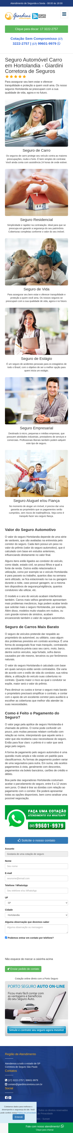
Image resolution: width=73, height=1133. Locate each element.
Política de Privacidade (41, 1113)
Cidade (9, 909)
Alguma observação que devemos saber (27, 922)
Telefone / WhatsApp (16, 885)
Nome (8, 861)
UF (6, 897)
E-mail (8, 873)
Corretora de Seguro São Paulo (21, 1067)
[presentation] (30, 949)
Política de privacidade (26, 1113)
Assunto (9, 848)
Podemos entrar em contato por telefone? (29, 937)
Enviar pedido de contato (23, 969)
